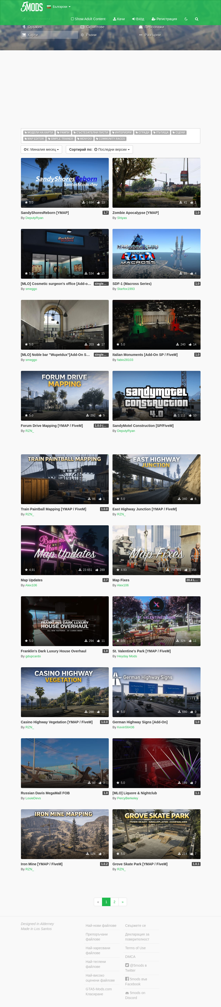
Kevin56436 (125, 727)
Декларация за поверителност (137, 936)
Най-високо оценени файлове (100, 977)
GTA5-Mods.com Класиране (99, 991)
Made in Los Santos (36, 929)
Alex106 (31, 585)
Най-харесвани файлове (98, 950)
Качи (119, 19)
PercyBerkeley (127, 798)
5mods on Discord (135, 995)
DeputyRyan (34, 218)
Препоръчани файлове (97, 936)
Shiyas (122, 218)
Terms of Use (135, 948)
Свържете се (135, 926)
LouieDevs (33, 798)
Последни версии (99, 149)
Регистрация (164, 19)
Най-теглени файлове (96, 964)
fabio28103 (125, 360)
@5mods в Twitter (136, 967)
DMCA (130, 957)
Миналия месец (41, 149)
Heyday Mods (127, 656)
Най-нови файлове (101, 926)
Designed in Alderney (37, 924)
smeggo (31, 289)
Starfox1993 (126, 289)
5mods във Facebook (136, 981)
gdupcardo (33, 656)
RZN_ (29, 431)
